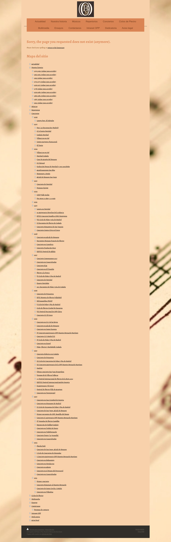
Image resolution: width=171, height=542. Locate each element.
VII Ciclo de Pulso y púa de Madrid (49, 219)
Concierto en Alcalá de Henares (48, 237)
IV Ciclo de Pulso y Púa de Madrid (49, 339)
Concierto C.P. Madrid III (46, 336)
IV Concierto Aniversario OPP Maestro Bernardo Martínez (57, 332)
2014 (35, 350)
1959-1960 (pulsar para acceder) (45, 71)
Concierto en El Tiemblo (45, 269)
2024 (35, 148)
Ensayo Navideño (43, 283)
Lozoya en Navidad (43, 209)
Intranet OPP (36, 513)
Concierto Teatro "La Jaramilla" (48, 435)
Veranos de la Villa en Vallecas (47, 375)
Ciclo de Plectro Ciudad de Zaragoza (50, 308)
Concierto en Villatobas (45, 492)
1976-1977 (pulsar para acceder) (45, 85)
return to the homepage (56, 47)
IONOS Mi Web (47, 534)
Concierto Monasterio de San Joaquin (50, 226)
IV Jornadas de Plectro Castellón (48, 421)
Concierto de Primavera (45, 293)
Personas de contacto (41, 509)
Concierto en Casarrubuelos (46, 262)
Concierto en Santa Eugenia (47, 329)
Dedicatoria (36, 516)
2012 (35, 442)
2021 (35, 202)
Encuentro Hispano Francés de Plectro (50, 240)
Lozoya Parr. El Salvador (45, 120)
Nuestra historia (37, 67)
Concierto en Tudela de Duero (47, 428)
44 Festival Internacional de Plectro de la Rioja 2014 (55, 378)
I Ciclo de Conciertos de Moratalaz (49, 453)
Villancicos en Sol (43, 138)
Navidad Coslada (43, 156)
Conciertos (35, 113)
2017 (35, 255)
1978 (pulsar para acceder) (43, 88)
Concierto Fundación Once (46, 247)
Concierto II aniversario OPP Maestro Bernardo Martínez (57, 417)
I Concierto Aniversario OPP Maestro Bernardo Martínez (57, 456)
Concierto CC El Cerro (45, 315)
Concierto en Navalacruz (45, 463)
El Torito (40, 145)
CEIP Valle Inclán (43, 194)
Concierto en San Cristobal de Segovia (50, 400)
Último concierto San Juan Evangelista (50, 371)
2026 (35, 117)
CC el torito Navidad (44, 131)
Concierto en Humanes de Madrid (49, 403)
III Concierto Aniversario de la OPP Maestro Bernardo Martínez (59, 364)
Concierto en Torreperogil (46, 392)
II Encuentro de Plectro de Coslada (49, 223)
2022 (35, 191)
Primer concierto (43, 481)
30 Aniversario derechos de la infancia (50, 212)
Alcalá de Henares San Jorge (47, 177)
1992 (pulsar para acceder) (43, 102)
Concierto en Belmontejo (45, 460)
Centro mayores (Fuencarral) (47, 141)
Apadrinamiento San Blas (46, 170)
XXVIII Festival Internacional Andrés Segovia (53, 382)
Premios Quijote (42, 187)
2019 (35, 205)
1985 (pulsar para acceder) (43, 99)
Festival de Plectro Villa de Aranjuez (49, 389)
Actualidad (35, 64)
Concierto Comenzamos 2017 (47, 258)
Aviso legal (35, 520)
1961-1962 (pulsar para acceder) (45, 74)
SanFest (39, 368)
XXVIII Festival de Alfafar (46, 251)
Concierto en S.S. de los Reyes (47, 322)
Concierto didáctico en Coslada (48, 354)
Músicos (34, 106)
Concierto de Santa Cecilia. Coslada (49, 488)
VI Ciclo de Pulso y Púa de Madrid (49, 276)
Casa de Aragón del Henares (47, 159)
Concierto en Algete (44, 467)
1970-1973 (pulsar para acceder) (45, 81)
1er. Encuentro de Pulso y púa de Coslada (51, 286)
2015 (35, 318)
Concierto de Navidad (44, 184)
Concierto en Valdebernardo (47, 431)
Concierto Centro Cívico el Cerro (48, 230)
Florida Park (41, 446)
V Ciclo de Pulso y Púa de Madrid (48, 304)
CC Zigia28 (41, 163)
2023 (35, 180)
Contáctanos (36, 506)
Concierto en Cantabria (45, 244)
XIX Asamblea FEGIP (44, 301)
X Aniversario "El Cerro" (45, 385)
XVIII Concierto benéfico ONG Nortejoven (52, 216)
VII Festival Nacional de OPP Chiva (49, 311)
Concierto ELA (42, 265)
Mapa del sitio (49, 529)
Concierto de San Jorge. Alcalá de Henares (52, 410)
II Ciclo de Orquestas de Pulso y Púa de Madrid (53, 407)
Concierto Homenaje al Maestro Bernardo (51, 484)
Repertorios (36, 110)
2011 (35, 477)
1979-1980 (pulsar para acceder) (45, 92)
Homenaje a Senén (43, 173)
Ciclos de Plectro (37, 495)
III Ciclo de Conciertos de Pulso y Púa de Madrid (54, 361)
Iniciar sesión (139, 529)
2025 (35, 124)
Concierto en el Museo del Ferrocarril (50, 470)
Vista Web (141, 531)
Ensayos (34, 502)
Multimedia (36, 499)
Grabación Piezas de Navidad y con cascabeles (53, 166)
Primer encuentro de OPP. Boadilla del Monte (53, 414)
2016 (35, 290)
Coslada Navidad (43, 134)
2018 (35, 233)
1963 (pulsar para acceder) (43, 78)
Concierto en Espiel (44, 343)
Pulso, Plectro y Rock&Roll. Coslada (49, 347)
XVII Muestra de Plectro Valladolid (49, 297)
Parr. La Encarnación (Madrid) (48, 127)
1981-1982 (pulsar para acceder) (45, 95)
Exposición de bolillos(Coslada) (48, 424)
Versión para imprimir (35, 529)
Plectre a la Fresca (43, 272)
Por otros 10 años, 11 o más (46, 198)
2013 (35, 396)
